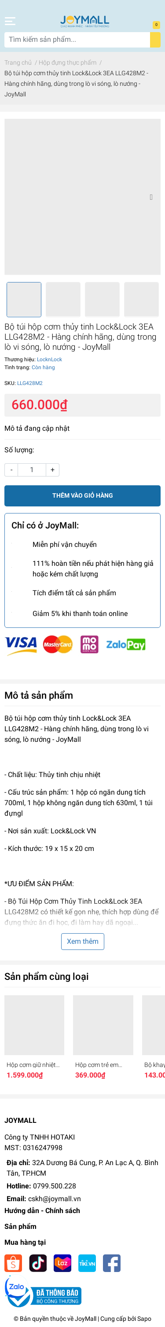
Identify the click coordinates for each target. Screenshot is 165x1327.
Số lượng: (19, 450)
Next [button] (151, 196)
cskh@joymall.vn (54, 1199)
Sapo (144, 1318)
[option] (82, 197)
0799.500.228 (54, 1186)
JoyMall (85, 1318)
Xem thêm (83, 941)
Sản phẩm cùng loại (46, 976)
